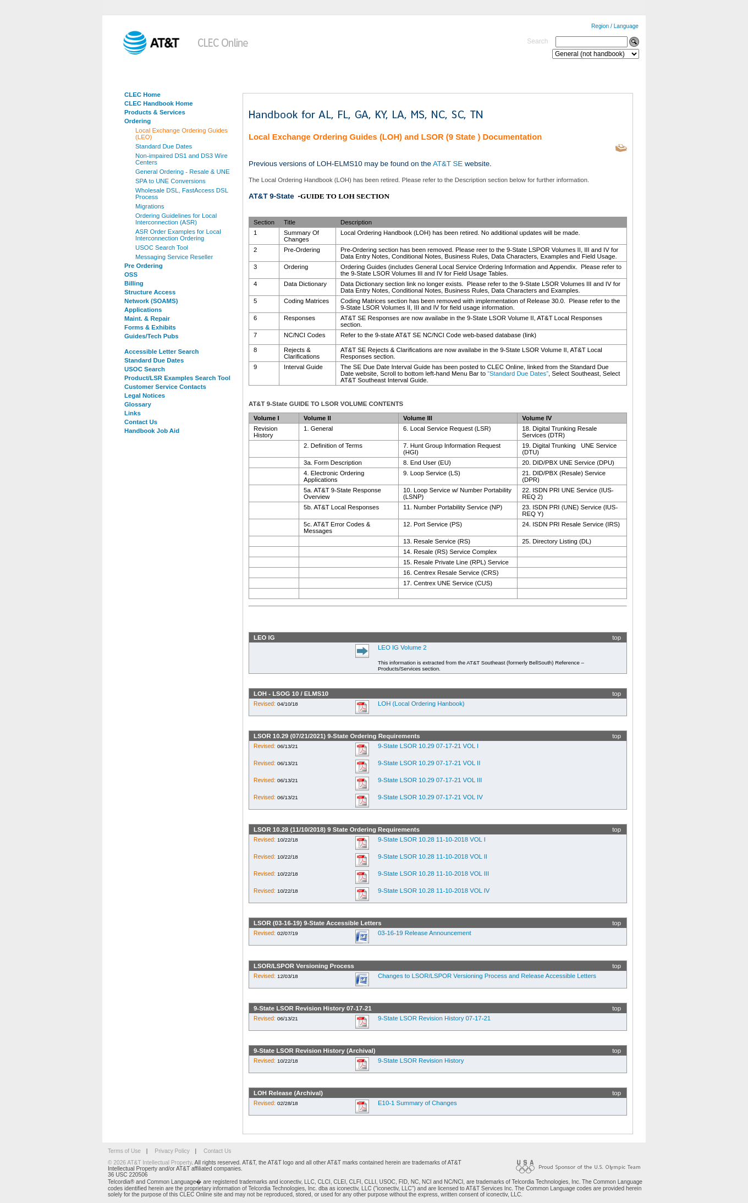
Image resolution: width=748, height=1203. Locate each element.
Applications (143, 309)
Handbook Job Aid (151, 430)
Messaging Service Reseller (174, 257)
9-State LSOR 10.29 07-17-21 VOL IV (430, 797)
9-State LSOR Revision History (421, 1060)
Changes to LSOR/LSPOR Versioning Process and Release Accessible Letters (487, 976)
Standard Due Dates (163, 146)
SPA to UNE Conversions (170, 181)
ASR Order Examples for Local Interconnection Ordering (178, 234)
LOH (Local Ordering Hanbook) (421, 703)
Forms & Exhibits (150, 327)
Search (537, 41)
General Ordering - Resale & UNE (182, 171)
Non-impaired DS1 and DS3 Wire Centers (181, 159)
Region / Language (615, 26)
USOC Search (144, 369)
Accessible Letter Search (161, 351)
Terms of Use (124, 1151)
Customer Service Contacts (165, 386)
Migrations (149, 206)
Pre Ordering (143, 265)
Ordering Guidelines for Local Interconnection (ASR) (176, 219)
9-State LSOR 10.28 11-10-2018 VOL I (432, 839)
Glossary (137, 404)
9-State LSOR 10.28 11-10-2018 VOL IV (434, 890)
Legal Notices (144, 395)
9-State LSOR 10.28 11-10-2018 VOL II (432, 856)
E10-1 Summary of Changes (417, 1103)
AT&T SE (448, 164)
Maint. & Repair (147, 318)
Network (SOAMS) (151, 301)
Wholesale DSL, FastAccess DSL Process (181, 193)
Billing (134, 283)
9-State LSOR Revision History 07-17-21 (434, 1018)
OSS (131, 274)
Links (132, 413)
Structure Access (149, 292)
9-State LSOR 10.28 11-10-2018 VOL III (433, 873)
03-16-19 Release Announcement (424, 933)
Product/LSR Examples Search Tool (177, 378)
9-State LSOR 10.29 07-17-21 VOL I (428, 746)
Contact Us (140, 422)
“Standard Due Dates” (517, 373)
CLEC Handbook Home (158, 103)
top (616, 637)
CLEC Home (142, 94)
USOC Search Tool (161, 247)
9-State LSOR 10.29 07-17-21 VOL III (430, 780)
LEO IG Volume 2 (402, 647)
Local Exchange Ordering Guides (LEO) (181, 133)
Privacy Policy (172, 1151)
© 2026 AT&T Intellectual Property (149, 1163)
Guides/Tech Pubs (151, 336)
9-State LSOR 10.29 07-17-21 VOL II (429, 763)
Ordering (137, 121)
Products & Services (154, 112)
